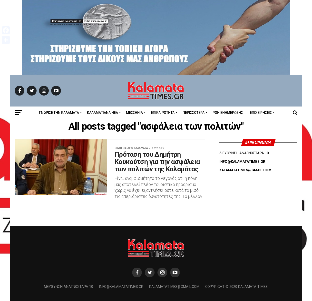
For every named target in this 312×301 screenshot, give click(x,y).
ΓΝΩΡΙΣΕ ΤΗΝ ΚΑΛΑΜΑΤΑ (59, 113)
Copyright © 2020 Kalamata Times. (236, 287)
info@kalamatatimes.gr (121, 287)
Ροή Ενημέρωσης (228, 113)
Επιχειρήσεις (261, 113)
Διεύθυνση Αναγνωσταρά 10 (68, 287)
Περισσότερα (194, 113)
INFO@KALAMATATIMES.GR (242, 162)
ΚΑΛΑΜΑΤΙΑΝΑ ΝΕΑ (102, 113)
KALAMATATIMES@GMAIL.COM (245, 170)
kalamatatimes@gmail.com (174, 287)
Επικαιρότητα (163, 113)
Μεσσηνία (134, 113)
